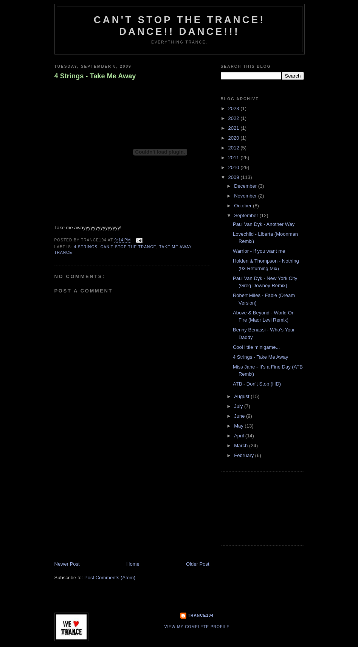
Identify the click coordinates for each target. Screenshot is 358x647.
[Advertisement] (111, 507)
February (244, 455)
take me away (175, 247)
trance (63, 252)
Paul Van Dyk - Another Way (263, 224)
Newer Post (67, 564)
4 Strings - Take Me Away (95, 76)
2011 (234, 157)
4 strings (86, 247)
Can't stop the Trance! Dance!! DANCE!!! (179, 25)
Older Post (197, 564)
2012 (234, 148)
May (239, 426)
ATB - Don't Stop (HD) (257, 384)
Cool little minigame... (256, 347)
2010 (234, 167)
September (246, 215)
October (243, 205)
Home (132, 564)
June (240, 416)
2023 (234, 108)
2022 (234, 118)
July (239, 406)
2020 (234, 138)
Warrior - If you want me (259, 251)
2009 (234, 177)
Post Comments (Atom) (109, 577)
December (246, 186)
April (239, 436)
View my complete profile (197, 627)
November (246, 196)
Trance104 (201, 615)
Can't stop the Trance (129, 247)
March (241, 445)
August (242, 396)
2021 (234, 128)
